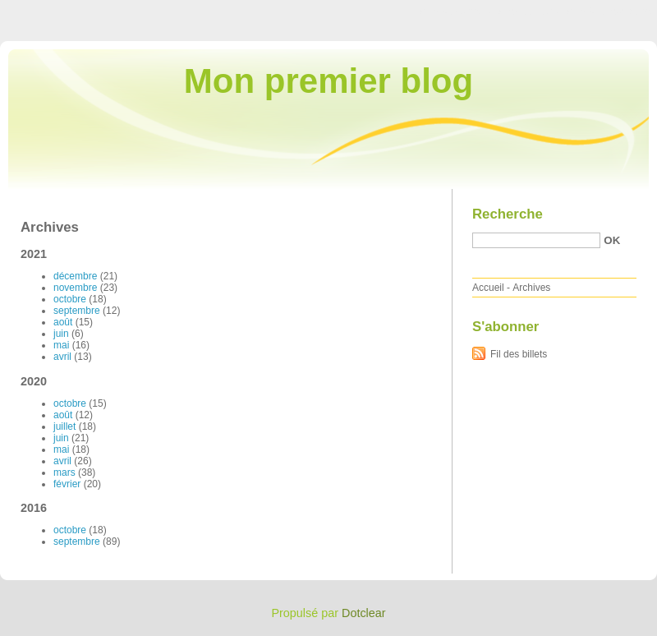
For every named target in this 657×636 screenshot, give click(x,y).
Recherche (507, 214)
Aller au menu (528, 11)
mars (64, 472)
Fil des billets (518, 354)
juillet (64, 426)
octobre (69, 299)
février (66, 484)
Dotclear (364, 613)
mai (61, 345)
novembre (75, 287)
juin (61, 333)
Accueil (488, 287)
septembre (76, 310)
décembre (75, 276)
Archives (531, 287)
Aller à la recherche (609, 11)
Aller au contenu (455, 11)
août (62, 322)
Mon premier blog (328, 81)
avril (62, 356)
